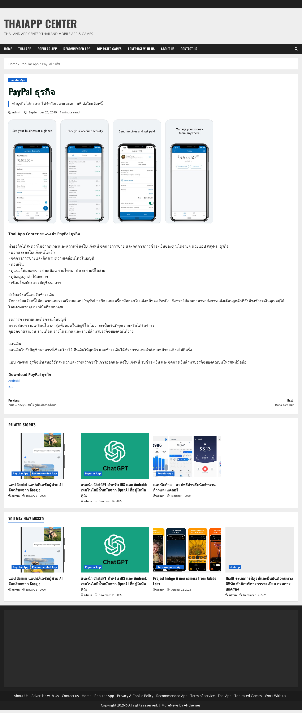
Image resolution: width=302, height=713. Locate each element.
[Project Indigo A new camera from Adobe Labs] (187, 552)
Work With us (275, 698)
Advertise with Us (141, 48)
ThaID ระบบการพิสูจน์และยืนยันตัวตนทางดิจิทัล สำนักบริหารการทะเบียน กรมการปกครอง (259, 586)
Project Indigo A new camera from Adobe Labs (184, 583)
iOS (11, 386)
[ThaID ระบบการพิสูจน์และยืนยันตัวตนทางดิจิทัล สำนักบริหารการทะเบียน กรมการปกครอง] (259, 552)
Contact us (189, 48)
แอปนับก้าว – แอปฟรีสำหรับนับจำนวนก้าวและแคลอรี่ (184, 489)
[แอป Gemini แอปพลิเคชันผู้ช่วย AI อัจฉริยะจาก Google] (42, 459)
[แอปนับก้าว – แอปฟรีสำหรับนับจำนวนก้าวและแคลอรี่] (187, 459)
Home (8, 48)
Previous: (79, 404)
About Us (167, 48)
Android (15, 380)
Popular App (47, 48)
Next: (222, 404)
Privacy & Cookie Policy (135, 698)
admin (16, 112)
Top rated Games (109, 48)
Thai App (24, 48)
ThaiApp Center (40, 23)
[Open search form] (296, 49)
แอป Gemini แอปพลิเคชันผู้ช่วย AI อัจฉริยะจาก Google (35, 489)
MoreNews (169, 708)
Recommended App (76, 48)
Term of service (202, 698)
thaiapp (235, 570)
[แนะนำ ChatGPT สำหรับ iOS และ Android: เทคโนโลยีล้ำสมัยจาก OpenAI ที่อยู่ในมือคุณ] (115, 459)
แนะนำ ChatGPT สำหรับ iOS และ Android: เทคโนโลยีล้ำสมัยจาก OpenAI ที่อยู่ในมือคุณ (114, 492)
